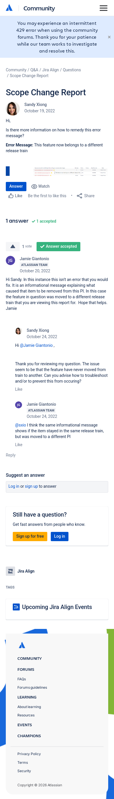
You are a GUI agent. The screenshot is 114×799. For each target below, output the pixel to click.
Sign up (31, 486)
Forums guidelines (32, 687)
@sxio (20, 425)
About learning (29, 707)
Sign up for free (30, 536)
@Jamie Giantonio (36, 345)
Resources (26, 715)
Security (24, 771)
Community (39, 8)
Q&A (34, 70)
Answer (16, 186)
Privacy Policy (29, 754)
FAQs (21, 679)
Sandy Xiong (35, 104)
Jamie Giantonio (34, 258)
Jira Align (50, 70)
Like (18, 389)
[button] (57, 171)
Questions (72, 70)
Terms (22, 762)
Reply (11, 455)
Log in (13, 486)
